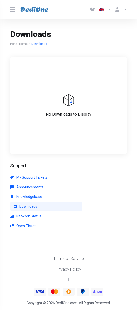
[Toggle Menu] (12, 9)
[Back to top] (68, 279)
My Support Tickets (28, 177)
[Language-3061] (105, 9)
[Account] (120, 9)
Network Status (25, 216)
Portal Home (19, 44)
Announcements (26, 187)
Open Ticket (23, 226)
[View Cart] (92, 9)
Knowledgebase (26, 197)
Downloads (25, 206)
